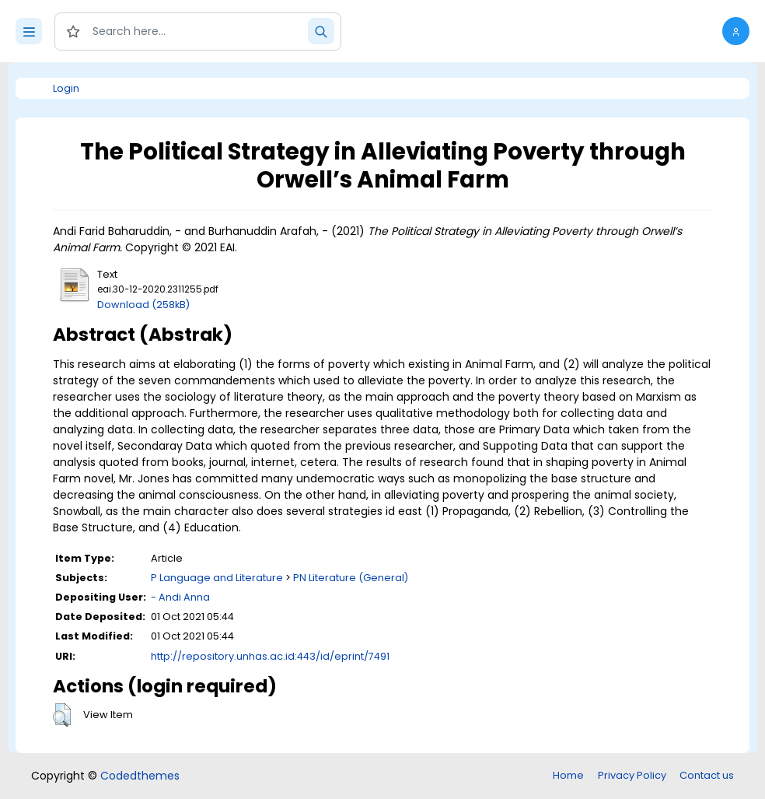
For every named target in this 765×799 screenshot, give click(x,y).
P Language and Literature (217, 577)
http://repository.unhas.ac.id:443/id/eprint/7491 (270, 656)
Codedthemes (140, 775)
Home (568, 775)
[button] (735, 31)
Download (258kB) (143, 304)
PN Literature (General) (350, 577)
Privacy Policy (632, 775)
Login (66, 88)
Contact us (706, 775)
